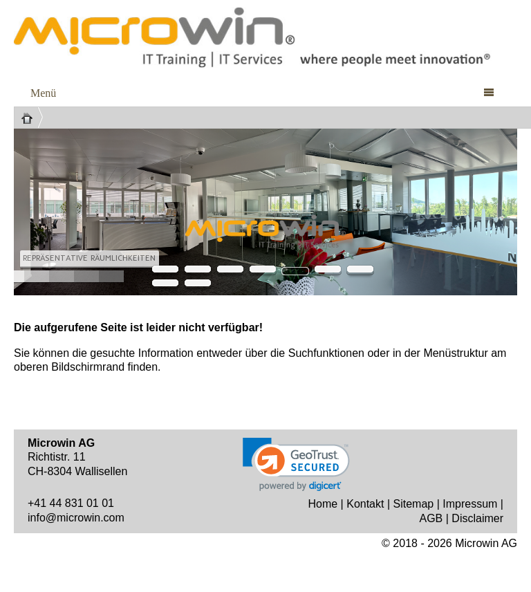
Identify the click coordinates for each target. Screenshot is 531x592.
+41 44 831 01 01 (71, 503)
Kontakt (365, 504)
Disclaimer (477, 518)
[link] (296, 464)
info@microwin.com (76, 518)
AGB (430, 518)
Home (322, 504)
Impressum (469, 504)
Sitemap (413, 504)
